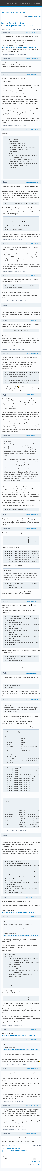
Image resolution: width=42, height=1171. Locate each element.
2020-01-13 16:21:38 (32, 515)
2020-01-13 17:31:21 (32, 601)
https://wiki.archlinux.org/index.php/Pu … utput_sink (19, 912)
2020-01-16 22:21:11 (32, 1029)
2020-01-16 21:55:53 (32, 897)
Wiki (16, 3)
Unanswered (37, 16)
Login (23, 12)
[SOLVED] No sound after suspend (18, 25)
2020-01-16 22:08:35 (32, 916)
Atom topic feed (36, 1161)
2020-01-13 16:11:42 (32, 436)
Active (30, 16)
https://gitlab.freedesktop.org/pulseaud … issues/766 (19, 1035)
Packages (10, 3)
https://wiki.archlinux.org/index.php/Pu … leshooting (19, 47)
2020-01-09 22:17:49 (32, 32)
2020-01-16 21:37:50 (32, 835)
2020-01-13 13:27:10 (32, 320)
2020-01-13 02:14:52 (32, 275)
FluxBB (38, 1164)
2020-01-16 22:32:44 (32, 1039)
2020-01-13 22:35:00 (32, 699)
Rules (7, 12)
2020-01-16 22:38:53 (32, 1069)
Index (2, 12)
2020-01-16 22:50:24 (32, 1105)
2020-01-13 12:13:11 (32, 305)
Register (18, 12)
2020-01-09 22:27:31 (32, 59)
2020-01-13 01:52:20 (32, 243)
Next (13, 29)
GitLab (21, 3)
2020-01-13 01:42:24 (32, 182)
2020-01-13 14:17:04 (32, 395)
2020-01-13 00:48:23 (32, 74)
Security (27, 3)
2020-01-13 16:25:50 (32, 529)
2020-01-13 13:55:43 (32, 353)
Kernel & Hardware (16, 23)
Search (12, 12)
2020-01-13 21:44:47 (32, 673)
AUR (33, 3)
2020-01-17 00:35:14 (32, 1134)
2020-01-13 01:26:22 (32, 129)
